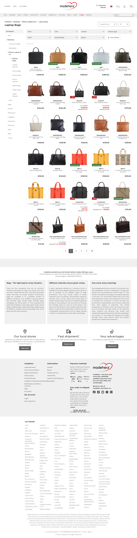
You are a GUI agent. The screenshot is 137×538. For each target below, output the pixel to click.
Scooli (86, 484)
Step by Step (103, 434)
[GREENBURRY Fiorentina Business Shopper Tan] (123, 124)
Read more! (68, 345)
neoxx (71, 484)
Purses (25, 15)
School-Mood (88, 481)
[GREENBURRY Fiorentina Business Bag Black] (57, 124)
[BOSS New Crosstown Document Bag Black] (36, 56)
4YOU (27, 426)
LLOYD (71, 447)
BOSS (27, 469)
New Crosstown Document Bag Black (36, 69)
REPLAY (86, 454)
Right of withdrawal (31, 374)
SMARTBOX (88, 505)
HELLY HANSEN (59, 456)
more (73, 374)
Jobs (26, 390)
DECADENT (44, 437)
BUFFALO (28, 485)
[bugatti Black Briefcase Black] (101, 90)
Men (14, 6)
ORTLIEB (72, 492)
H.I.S (55, 462)
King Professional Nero (79, 204)
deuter (42, 448)
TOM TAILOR (103, 472)
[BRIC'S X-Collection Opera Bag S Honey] (36, 191)
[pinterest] (112, 393)
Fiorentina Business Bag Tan (101, 137)
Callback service (52, 374)
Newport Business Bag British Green (123, 69)
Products (8, 23)
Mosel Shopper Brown (101, 238)
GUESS (56, 445)
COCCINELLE (44, 429)
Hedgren (57, 454)
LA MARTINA (58, 509)
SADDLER (87, 465)
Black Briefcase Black (101, 102)
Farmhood (43, 481)
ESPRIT (42, 475)
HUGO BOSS (58, 470)
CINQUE (42, 426)
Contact (50, 368)
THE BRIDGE (103, 456)
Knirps (56, 501)
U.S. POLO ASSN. (104, 480)
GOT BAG (57, 434)
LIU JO (71, 444)
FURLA (42, 497)
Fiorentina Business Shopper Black (79, 137)
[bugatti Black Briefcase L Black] (79, 90)
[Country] (111, 6)
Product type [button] (112, 32)
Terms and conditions (31, 371)
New (5, 15)
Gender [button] (84, 32)
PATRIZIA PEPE (74, 506)
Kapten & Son (59, 487)
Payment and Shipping (55, 379)
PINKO (86, 432)
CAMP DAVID (29, 502)
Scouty (86, 492)
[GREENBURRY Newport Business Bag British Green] (123, 56)
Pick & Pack (88, 426)
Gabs (41, 503)
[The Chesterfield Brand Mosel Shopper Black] (57, 226)
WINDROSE (103, 507)
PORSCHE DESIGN (90, 440)
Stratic (101, 437)
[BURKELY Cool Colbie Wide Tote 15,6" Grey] (36, 124)
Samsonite (87, 470)
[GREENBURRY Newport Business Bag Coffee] (57, 90)
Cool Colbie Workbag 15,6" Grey (123, 103)
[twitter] (99, 393)
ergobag (43, 472)
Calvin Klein (29, 496)
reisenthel (87, 451)
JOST (56, 484)
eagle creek (44, 461)
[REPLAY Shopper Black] (57, 158)
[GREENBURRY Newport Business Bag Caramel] (36, 90)
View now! (25, 349)
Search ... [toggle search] (124, 15)
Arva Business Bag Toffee (57, 69)
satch (86, 476)
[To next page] (87, 252)
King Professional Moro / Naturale (101, 204)
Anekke (27, 437)
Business (12, 15)
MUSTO (71, 481)
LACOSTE (57, 506)
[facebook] (95, 393)
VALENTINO (103, 488)
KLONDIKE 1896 (59, 498)
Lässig (71, 429)
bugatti (27, 488)
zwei (100, 510)
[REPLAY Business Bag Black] (36, 158)
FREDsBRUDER (45, 492)
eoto (41, 467)
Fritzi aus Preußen (46, 494)
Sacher (86, 462)
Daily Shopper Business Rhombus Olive (122, 204)
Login (26, 399)
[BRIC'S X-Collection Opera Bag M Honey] (101, 158)
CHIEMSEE (28, 510)
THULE (101, 463)
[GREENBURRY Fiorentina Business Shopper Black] (79, 124)
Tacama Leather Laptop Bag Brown (123, 239)
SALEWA (87, 468)
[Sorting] (107, 25)
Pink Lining (88, 429)
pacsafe (71, 501)
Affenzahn (28, 432)
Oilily (71, 490)
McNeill (71, 476)
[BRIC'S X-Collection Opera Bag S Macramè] (123, 158)
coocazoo (43, 432)
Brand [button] (83, 38)
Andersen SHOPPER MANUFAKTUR (30, 442)
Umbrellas (52, 15)
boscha (27, 466)
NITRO (71, 487)
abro (26, 429)
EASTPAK (43, 464)
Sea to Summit (89, 495)
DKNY (42, 451)
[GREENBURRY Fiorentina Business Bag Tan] (101, 124)
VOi (100, 499)
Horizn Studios (59, 465)
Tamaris (101, 448)
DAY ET (42, 434)
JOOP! (56, 481)
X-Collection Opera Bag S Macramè (123, 171)
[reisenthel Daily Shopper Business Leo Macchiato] (36, 226)
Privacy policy (29, 376)
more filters (113, 38)
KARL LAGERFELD (60, 490)
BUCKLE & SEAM (30, 483)
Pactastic (72, 503)
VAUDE (101, 493)
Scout (86, 490)
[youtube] (104, 393)
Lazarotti (72, 432)
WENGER (102, 504)
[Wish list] (118, 6)
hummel (57, 473)
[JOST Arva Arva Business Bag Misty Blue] (101, 56)
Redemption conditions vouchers (32, 386)
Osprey (71, 495)
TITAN (101, 466)
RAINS (86, 445)
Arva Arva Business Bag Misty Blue (101, 69)
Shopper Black (57, 170)
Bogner (27, 463)
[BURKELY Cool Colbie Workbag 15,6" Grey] (123, 90)
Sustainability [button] (59, 38)
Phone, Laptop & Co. (29, 23)
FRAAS (42, 489)
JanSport (57, 476)
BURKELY (28, 491)
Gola (56, 429)
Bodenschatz (29, 461)
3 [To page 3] (81, 252)
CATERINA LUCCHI (31, 507)
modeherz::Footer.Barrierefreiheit (36, 382)
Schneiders (88, 479)
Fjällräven (43, 483)
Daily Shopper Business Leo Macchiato (35, 239)
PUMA (86, 443)
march (71, 470)
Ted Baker (102, 453)
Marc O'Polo (73, 473)
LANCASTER (73, 426)
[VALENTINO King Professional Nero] (79, 191)
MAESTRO (72, 450)
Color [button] (56, 32)
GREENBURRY (59, 437)
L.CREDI (57, 503)
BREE (27, 474)
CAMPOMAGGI (30, 505)
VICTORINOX (103, 496)
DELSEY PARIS (45, 440)
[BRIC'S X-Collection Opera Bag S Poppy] (57, 191)
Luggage (43, 15)
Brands (89, 15)
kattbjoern (58, 492)
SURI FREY (102, 442)
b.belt (27, 447)
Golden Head (59, 432)
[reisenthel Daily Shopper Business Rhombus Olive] (123, 191)
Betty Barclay (29, 458)
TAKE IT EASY (103, 445)
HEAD (56, 451)
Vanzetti (101, 490)
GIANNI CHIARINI (60, 426)
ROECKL (87, 456)
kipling (56, 495)
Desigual (43, 445)
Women (7, 6)
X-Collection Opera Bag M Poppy (79, 171)
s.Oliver (101, 426)
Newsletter (51, 382)
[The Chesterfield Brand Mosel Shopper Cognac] (79, 226)
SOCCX (86, 508)
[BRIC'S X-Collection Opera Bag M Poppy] (79, 158)
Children (23, 6)
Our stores (27, 392)
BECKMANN (29, 450)
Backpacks (34, 15)
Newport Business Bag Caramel (36, 103)
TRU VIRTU (102, 477)
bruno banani (29, 480)
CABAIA (27, 494)
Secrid (86, 498)
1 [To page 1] (70, 252)
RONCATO (87, 459)
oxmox (71, 498)
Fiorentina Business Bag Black (57, 137)
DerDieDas (43, 443)
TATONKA (102, 450)
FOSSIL (42, 486)
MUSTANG (72, 479)
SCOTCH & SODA (89, 487)
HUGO (56, 468)
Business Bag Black (36, 170)
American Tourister (31, 434)
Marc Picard (73, 468)
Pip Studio (87, 434)
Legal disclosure (30, 368)
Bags (19, 15)
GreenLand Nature (60, 440)
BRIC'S (27, 477)
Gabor (42, 500)
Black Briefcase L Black (79, 102)
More (75, 15)
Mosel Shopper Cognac (79, 238)
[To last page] (92, 252)
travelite (101, 474)
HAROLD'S (58, 448)
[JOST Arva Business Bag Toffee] (57, 56)
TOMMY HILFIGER (105, 469)
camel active (29, 499)
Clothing (62, 15)
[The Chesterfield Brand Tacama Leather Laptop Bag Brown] (123, 226)
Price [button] (29, 32)
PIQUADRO (88, 437)
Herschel (57, 459)
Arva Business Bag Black (79, 69)
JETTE (56, 479)
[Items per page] (124, 25)
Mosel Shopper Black (58, 238)
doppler (42, 454)
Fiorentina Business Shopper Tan (123, 137)
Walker (101, 501)
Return (49, 371)
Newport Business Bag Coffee (57, 103)
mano (71, 465)
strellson (101, 439)
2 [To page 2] (76, 252)
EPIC (41, 470)
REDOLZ (87, 448)
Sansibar (87, 473)
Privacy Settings (29, 379)
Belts (69, 15)
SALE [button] (30, 38)
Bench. (27, 452)
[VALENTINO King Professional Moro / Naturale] (101, 191)
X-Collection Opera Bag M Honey (101, 171)
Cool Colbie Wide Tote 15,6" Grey (36, 137)
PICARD (72, 509)
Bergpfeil (28, 455)
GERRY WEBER (45, 510)
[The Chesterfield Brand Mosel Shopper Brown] (101, 226)
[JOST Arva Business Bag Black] (79, 56)
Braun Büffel (29, 472)
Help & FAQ (51, 376)
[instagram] (108, 393)
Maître (71, 457)
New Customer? (29, 402)
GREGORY (57, 443)
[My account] (125, 6)
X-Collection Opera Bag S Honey (36, 204)
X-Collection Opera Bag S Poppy (58, 204)
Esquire (42, 478)
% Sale (81, 15)
